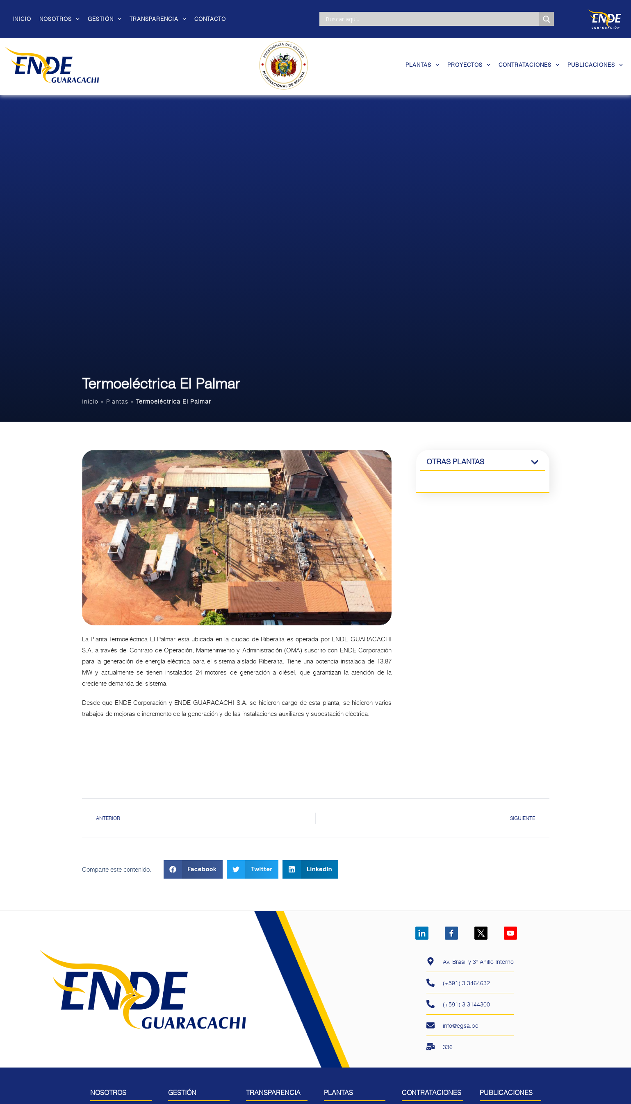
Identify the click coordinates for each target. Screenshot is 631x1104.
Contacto (210, 19)
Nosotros (59, 19)
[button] (193, 877)
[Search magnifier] (546, 19)
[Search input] (431, 19)
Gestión (104, 19)
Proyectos (468, 65)
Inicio (21, 19)
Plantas (422, 65)
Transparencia (158, 19)
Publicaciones (595, 65)
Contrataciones (529, 65)
